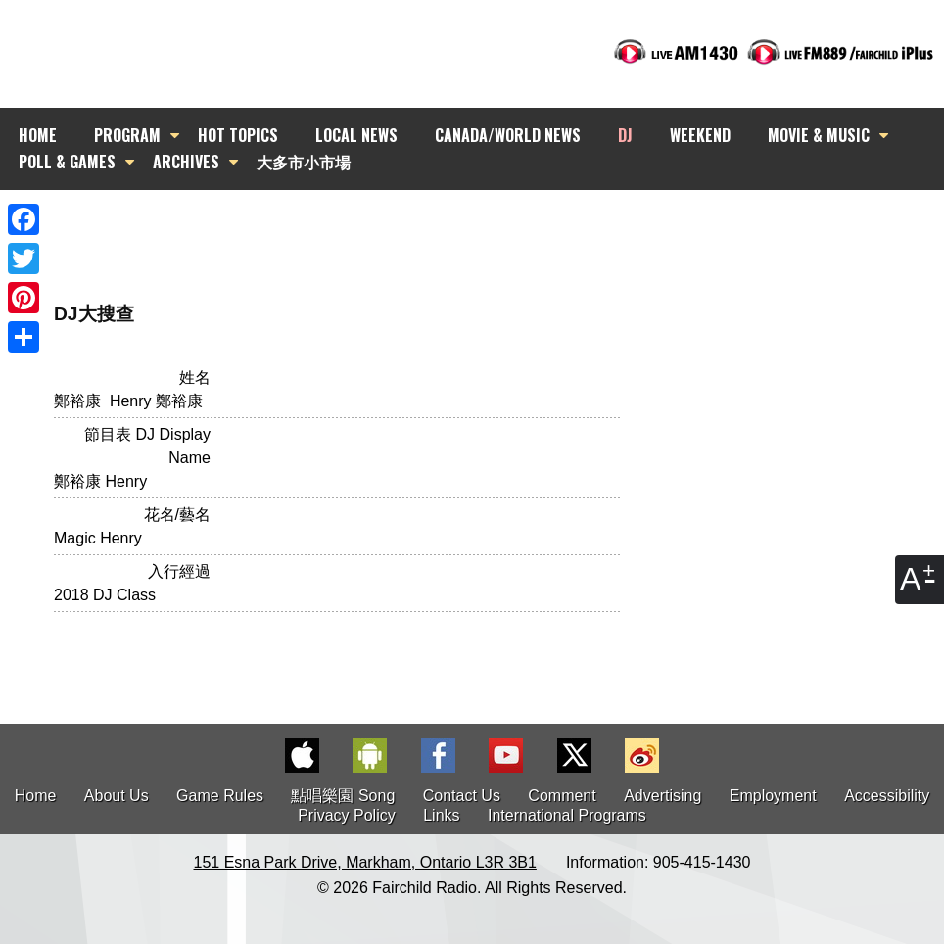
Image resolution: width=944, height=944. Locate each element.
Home (36, 795)
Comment (561, 795)
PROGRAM (127, 135)
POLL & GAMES (67, 161)
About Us (116, 795)
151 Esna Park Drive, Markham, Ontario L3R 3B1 (365, 862)
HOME (38, 135)
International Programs (567, 815)
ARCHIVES (186, 161)
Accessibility (886, 795)
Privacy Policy (347, 815)
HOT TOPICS (238, 135)
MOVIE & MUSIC (819, 135)
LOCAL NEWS (356, 135)
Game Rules (219, 795)
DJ (625, 135)
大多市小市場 (304, 161)
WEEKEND (700, 135)
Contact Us (461, 795)
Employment (773, 795)
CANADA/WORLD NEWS (508, 135)
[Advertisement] (489, 225)
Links (441, 815)
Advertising (662, 795)
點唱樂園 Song (345, 795)
